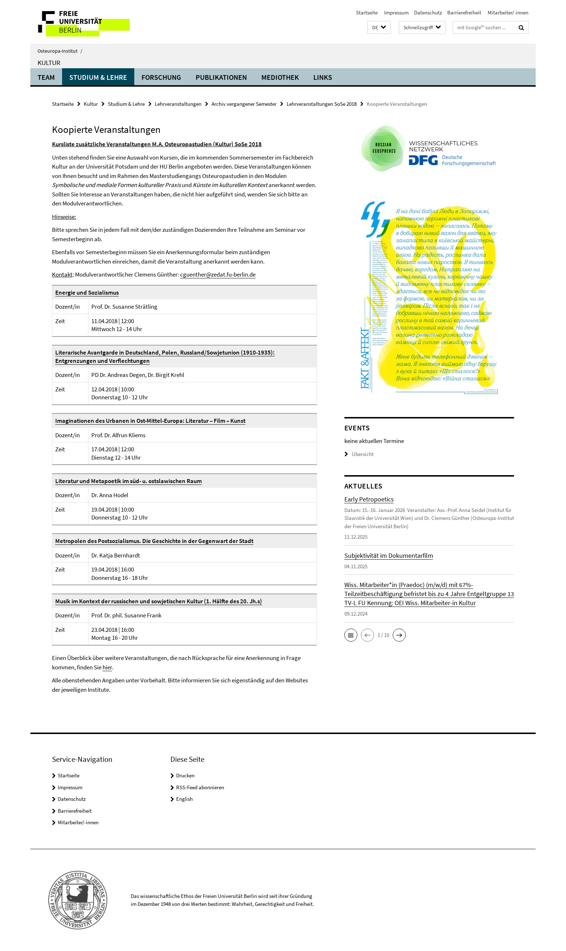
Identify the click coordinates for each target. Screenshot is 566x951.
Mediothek (280, 77)
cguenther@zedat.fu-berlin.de (218, 274)
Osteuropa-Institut (60, 50)
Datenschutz (428, 12)
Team (46, 77)
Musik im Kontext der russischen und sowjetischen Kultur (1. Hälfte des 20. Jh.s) (158, 601)
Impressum (396, 12)
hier (107, 667)
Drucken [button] (185, 775)
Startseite (367, 12)
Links (322, 77)
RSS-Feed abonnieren (200, 787)
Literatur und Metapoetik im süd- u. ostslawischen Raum (128, 481)
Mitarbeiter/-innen (507, 12)
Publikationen (221, 77)
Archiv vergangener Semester (244, 103)
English (184, 798)
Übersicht (359, 454)
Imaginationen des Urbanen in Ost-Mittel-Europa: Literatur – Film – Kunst (150, 421)
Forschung (161, 77)
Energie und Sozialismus (87, 292)
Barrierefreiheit (464, 12)
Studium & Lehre (98, 77)
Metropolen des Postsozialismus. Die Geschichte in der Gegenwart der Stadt (154, 541)
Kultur (49, 62)
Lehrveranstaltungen (178, 103)
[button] (379, 27)
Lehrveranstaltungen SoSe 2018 (322, 103)
